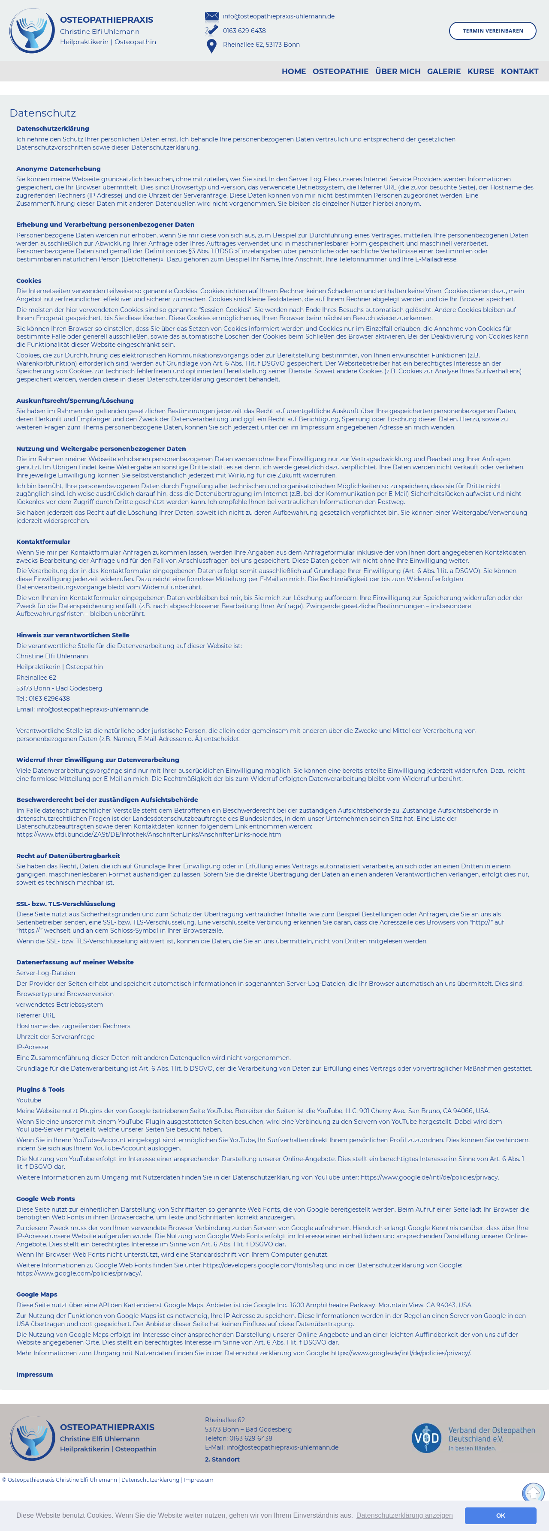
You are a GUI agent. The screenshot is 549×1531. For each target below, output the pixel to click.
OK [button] (501, 1515)
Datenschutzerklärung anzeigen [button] (404, 1515)
